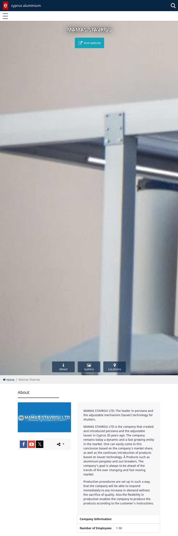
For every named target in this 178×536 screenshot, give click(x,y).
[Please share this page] (60, 444)
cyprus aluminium (26, 5)
